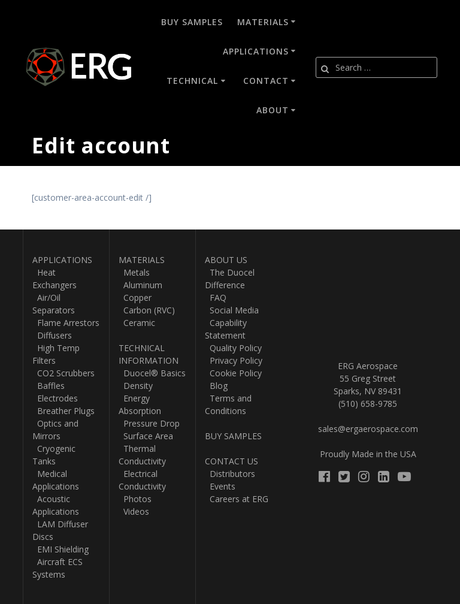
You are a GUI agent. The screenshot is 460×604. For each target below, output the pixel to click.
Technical (192, 80)
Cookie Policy (233, 373)
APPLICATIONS (62, 259)
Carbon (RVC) (147, 310)
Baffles (48, 385)
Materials (263, 22)
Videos (134, 511)
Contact (266, 80)
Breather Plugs (63, 410)
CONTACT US (231, 461)
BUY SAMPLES (233, 436)
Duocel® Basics (152, 373)
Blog (216, 385)
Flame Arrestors (65, 322)
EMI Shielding (60, 549)
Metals (134, 272)
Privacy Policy (233, 360)
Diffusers (52, 335)
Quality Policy (233, 348)
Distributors (230, 473)
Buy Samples (192, 22)
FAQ (215, 297)
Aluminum (140, 285)
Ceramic (137, 322)
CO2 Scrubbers (63, 373)
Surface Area (146, 436)
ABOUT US (226, 259)
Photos (135, 499)
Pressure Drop (149, 423)
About (272, 110)
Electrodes (55, 398)
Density (136, 385)
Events (220, 486)
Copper (135, 297)
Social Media (232, 310)
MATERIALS (142, 259)
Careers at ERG (236, 499)
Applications (256, 51)
